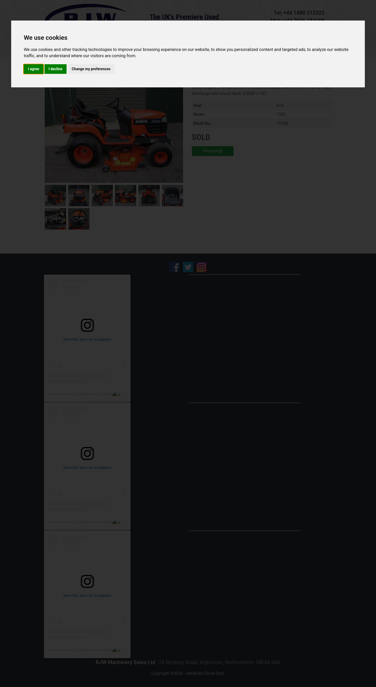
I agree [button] (33, 69)
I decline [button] (55, 69)
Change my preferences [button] (91, 69)
